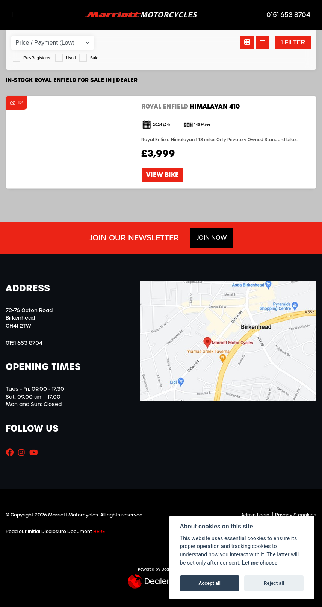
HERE (99, 531)
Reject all (274, 583)
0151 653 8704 (288, 15)
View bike (162, 175)
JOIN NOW (212, 238)
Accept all (210, 583)
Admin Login (255, 515)
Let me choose (260, 563)
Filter (293, 42)
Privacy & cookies (295, 515)
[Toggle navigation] (12, 14)
